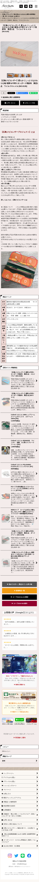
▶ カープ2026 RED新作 (19, 603)
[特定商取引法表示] (30, 6)
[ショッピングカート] (26, 6)
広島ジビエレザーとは (20, 200)
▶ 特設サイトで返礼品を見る (19, 712)
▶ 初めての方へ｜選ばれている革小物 (19, 584)
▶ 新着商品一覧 (19, 590)
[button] (21, 6)
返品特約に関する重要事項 (10, 97)
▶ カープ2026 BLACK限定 (19, 597)
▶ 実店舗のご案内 (20, 737)
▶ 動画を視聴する (19, 684)
